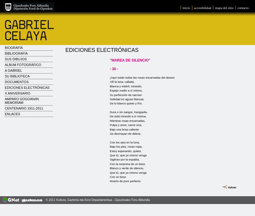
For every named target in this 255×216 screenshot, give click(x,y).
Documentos (16, 82)
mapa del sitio (224, 8)
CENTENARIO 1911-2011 (24, 108)
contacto (243, 8)
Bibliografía (16, 53)
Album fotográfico (23, 65)
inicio (186, 8)
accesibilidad (202, 8)
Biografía (14, 48)
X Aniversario (17, 93)
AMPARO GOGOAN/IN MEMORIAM (22, 100)
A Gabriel (13, 70)
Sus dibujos (16, 59)
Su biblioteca (17, 76)
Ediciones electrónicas (27, 87)
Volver (232, 187)
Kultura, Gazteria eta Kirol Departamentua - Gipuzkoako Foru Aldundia (103, 200)
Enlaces (12, 114)
